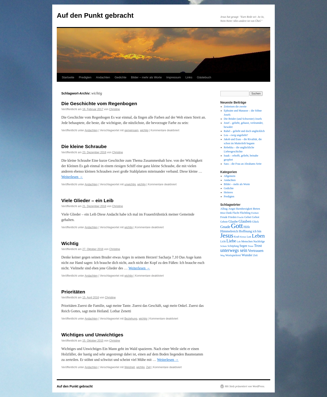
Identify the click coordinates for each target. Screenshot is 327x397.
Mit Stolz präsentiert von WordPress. (245, 386)
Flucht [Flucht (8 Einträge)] (236, 212)
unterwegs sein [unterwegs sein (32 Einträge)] (233, 250)
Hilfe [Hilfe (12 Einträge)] (246, 227)
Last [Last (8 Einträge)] (249, 236)
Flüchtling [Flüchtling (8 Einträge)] (245, 212)
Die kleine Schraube (84, 146)
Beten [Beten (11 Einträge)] (256, 208)
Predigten (85, 77)
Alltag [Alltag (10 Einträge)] (224, 208)
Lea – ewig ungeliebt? (236, 135)
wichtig (144, 130)
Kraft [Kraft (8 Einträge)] (237, 236)
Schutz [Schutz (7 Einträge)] (223, 246)
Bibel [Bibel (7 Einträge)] (222, 213)
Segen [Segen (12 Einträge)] (243, 246)
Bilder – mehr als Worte (146, 77)
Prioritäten (73, 291)
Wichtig (70, 243)
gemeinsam (131, 130)
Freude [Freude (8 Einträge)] (224, 217)
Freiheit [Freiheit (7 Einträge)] (255, 213)
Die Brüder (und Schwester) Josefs (243, 118)
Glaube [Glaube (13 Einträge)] (233, 221)
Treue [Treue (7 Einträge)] (250, 246)
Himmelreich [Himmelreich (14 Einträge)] (229, 231)
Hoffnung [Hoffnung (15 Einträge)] (245, 231)
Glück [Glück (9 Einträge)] (255, 221)
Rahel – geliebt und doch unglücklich (244, 131)
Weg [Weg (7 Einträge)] (222, 255)
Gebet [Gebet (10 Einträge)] (247, 217)
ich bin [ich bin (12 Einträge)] (257, 231)
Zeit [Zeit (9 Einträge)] (255, 255)
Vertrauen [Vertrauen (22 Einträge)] (255, 250)
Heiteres (228, 192)
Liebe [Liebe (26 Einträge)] (231, 240)
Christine (114, 109)
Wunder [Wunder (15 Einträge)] (247, 255)
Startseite (68, 77)
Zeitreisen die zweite (235, 106)
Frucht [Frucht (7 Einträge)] (240, 217)
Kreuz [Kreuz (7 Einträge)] (243, 237)
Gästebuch (204, 77)
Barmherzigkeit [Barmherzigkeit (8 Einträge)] (244, 208)
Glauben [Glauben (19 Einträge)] (245, 221)
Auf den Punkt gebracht (95, 15)
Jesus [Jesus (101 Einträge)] (226, 235)
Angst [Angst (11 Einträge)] (231, 208)
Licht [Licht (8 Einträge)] (223, 241)
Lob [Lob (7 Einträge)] (238, 241)
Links (189, 77)
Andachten (103, 77)
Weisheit (129, 367)
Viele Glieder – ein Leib (87, 200)
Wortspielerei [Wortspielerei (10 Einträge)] (233, 255)
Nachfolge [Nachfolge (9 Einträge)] (259, 241)
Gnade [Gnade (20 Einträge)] (225, 227)
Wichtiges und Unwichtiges (92, 334)
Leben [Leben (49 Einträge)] (258, 236)
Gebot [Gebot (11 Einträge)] (255, 217)
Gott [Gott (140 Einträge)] (237, 225)
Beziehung (130, 318)
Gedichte (120, 77)
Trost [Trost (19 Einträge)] (258, 245)
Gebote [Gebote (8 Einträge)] (224, 221)
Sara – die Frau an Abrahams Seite (243, 163)
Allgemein (229, 176)
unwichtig (130, 184)
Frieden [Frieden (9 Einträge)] (232, 217)
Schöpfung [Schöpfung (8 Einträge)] (233, 246)
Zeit (148, 367)
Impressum (173, 77)
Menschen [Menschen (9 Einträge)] (247, 241)
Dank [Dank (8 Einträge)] (229, 212)
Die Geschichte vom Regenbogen (99, 103)
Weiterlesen (72, 177)
